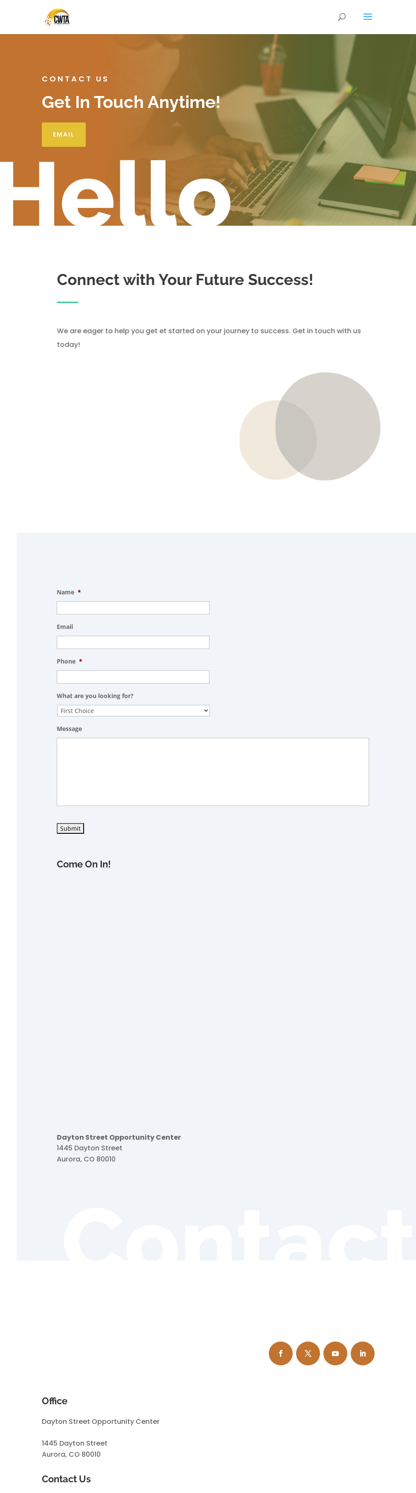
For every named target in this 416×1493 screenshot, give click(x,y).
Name (69, 592)
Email (64, 134)
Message (69, 729)
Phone (69, 661)
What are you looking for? (95, 696)
